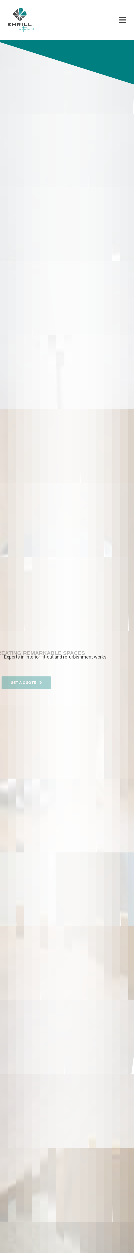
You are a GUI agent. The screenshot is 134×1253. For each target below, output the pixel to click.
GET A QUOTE (26, 686)
